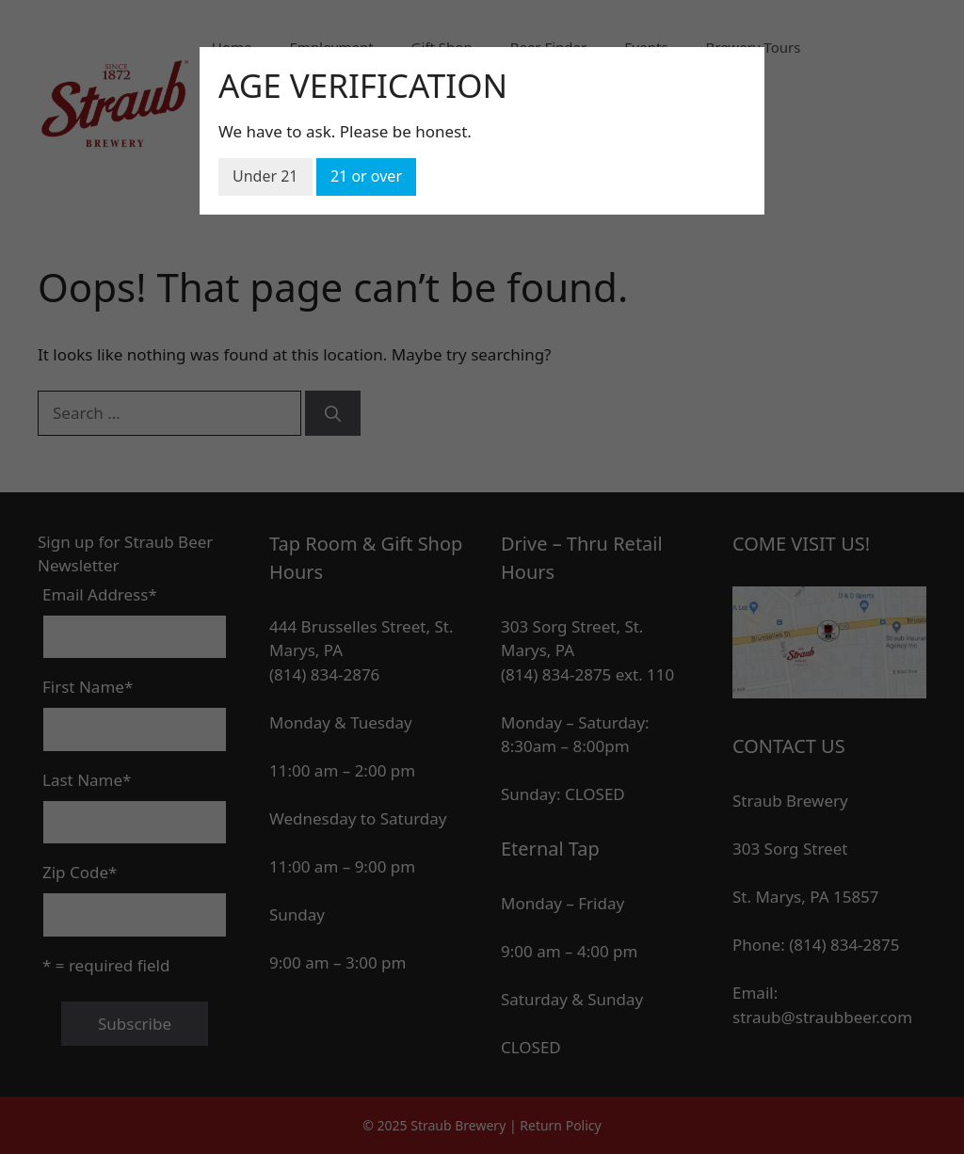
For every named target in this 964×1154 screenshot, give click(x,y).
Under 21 (265, 176)
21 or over (366, 176)
